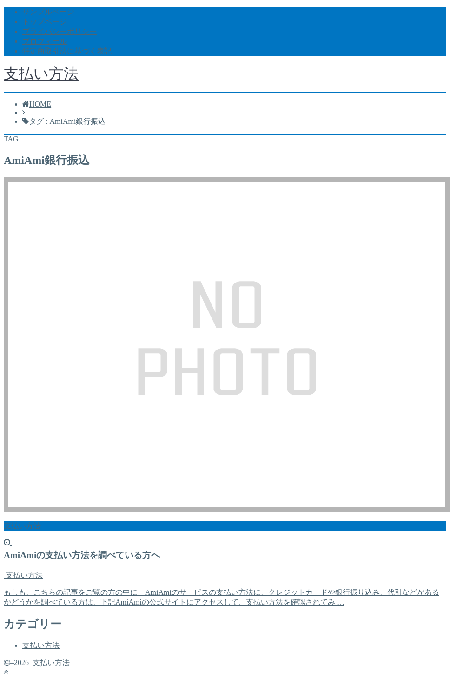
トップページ (44, 22)
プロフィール (44, 41)
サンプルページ (48, 12)
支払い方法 (41, 73)
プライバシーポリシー (59, 31)
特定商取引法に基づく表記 (67, 51)
